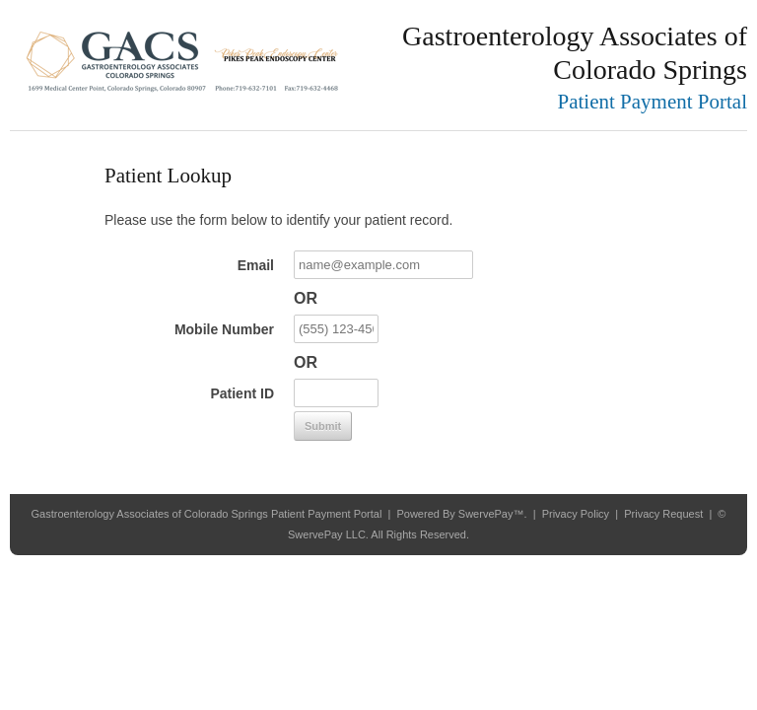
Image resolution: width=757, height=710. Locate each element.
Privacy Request (663, 514)
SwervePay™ (491, 514)
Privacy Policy (575, 514)
